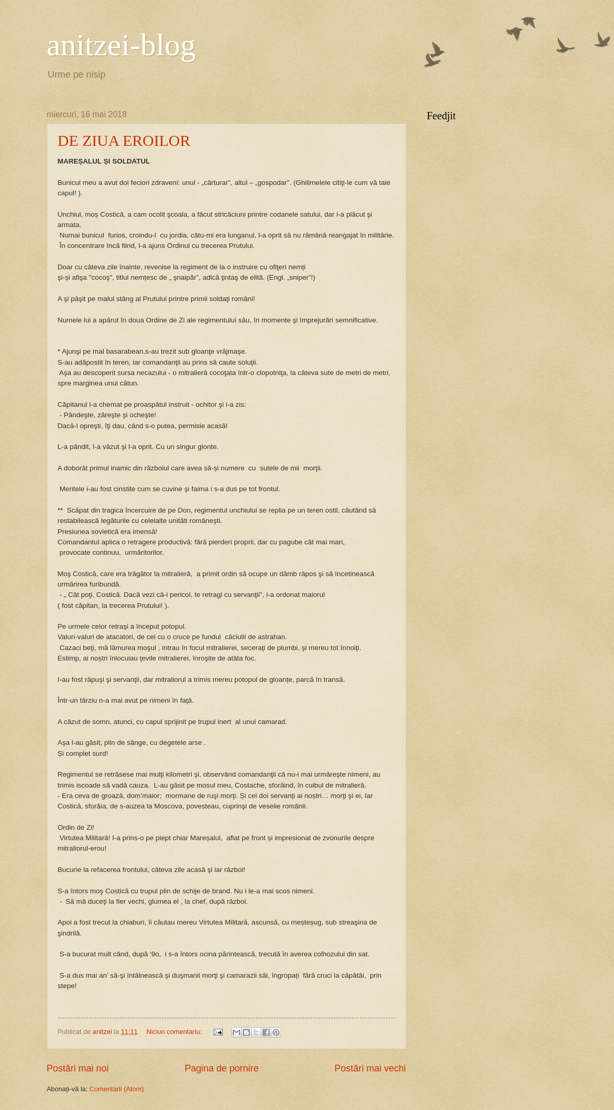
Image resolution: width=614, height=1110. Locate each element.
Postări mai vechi (370, 1068)
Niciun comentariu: (175, 1032)
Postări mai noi (78, 1068)
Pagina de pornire (221, 1068)
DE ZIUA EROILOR (124, 140)
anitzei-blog (121, 45)
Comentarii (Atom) (117, 1089)
